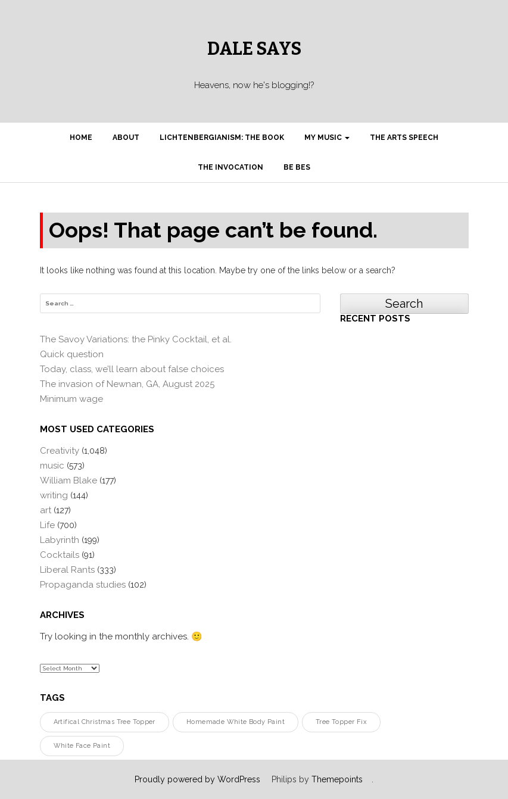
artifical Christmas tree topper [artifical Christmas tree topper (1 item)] (104, 722)
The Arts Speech (404, 137)
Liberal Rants (67, 569)
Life (47, 525)
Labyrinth (59, 540)
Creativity (59, 450)
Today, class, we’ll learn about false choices (132, 369)
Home (81, 137)
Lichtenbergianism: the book (222, 137)
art (45, 510)
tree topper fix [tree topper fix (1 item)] (341, 722)
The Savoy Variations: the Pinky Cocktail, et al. (136, 339)
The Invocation (230, 167)
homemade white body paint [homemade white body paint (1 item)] (235, 722)
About (126, 137)
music (52, 465)
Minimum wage (71, 399)
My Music (327, 137)
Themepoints (337, 779)
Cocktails (59, 555)
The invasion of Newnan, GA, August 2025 (127, 384)
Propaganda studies (83, 584)
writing (54, 495)
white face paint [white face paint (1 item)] (82, 746)
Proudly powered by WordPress (197, 779)
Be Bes (296, 167)
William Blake (68, 480)
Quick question (72, 354)
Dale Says (254, 49)
